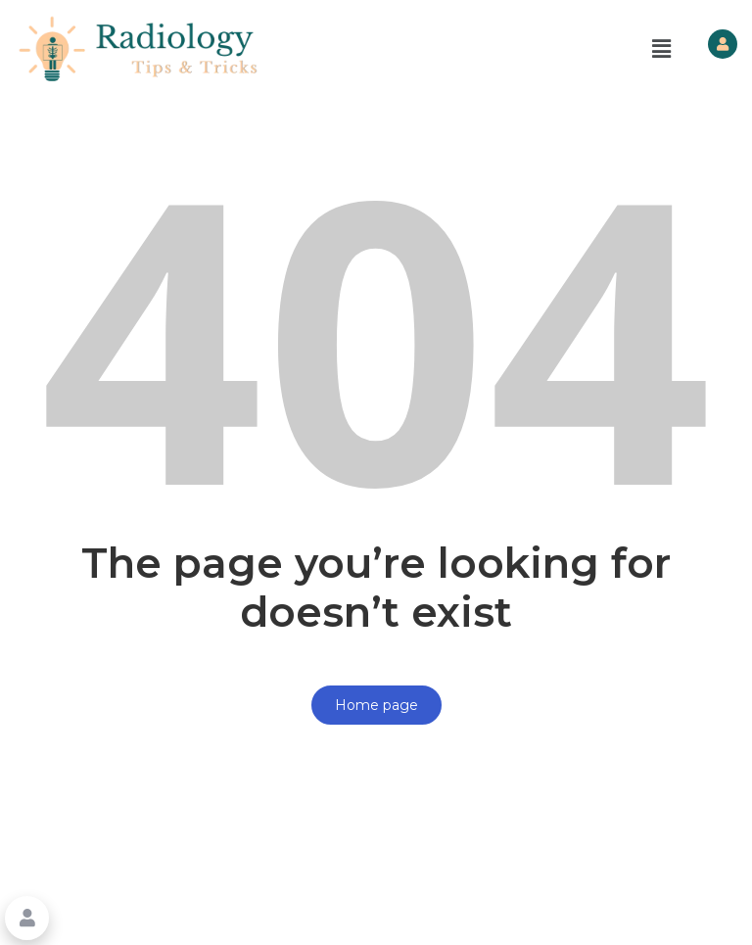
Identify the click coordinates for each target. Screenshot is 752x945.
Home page (376, 705)
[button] (662, 49)
